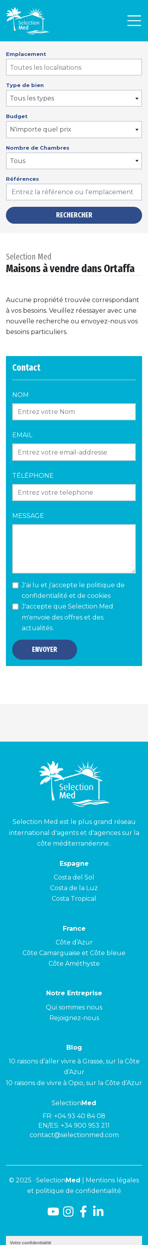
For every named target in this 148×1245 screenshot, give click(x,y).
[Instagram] (68, 1214)
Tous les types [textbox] (32, 98)
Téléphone (33, 475)
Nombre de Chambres (37, 148)
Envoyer (44, 649)
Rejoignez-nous (74, 1018)
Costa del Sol (74, 877)
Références (22, 179)
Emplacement (26, 54)
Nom (20, 395)
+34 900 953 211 (85, 1125)
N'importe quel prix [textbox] (40, 129)
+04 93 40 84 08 (79, 1116)
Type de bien (25, 85)
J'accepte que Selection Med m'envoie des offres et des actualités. (67, 617)
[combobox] (74, 67)
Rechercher (74, 215)
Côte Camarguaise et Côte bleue (74, 953)
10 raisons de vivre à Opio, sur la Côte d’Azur (74, 1083)
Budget (17, 116)
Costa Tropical (74, 898)
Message (28, 516)
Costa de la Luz (74, 888)
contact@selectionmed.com (74, 1135)
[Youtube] (51, 1214)
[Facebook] (83, 1214)
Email (22, 435)
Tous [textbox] (17, 161)
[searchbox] (74, 67)
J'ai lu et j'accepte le (73, 590)
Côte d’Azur (74, 942)
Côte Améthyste (74, 963)
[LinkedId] (98, 1214)
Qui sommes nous (74, 1007)
